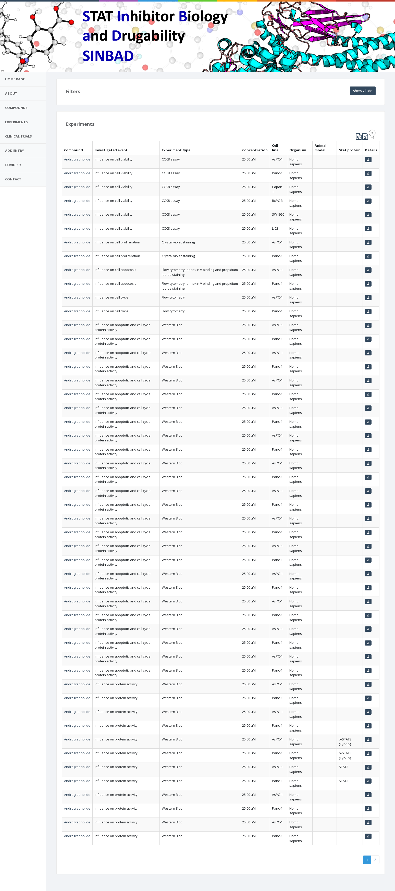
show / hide (362, 90)
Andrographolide (77, 159)
